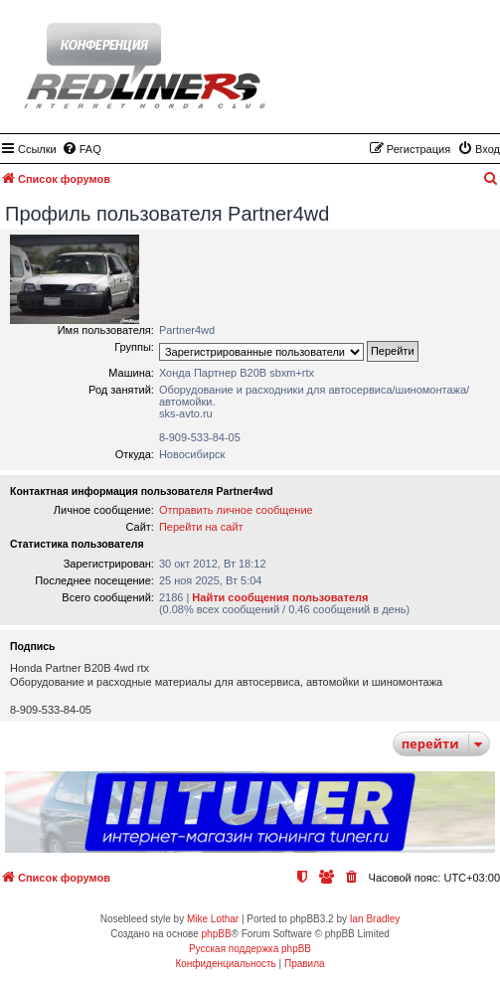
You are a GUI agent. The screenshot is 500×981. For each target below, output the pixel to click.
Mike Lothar (213, 918)
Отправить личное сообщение (236, 510)
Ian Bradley (375, 918)
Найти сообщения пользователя (280, 597)
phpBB (217, 933)
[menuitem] (81, 149)
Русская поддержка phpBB (250, 948)
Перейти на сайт (201, 527)
